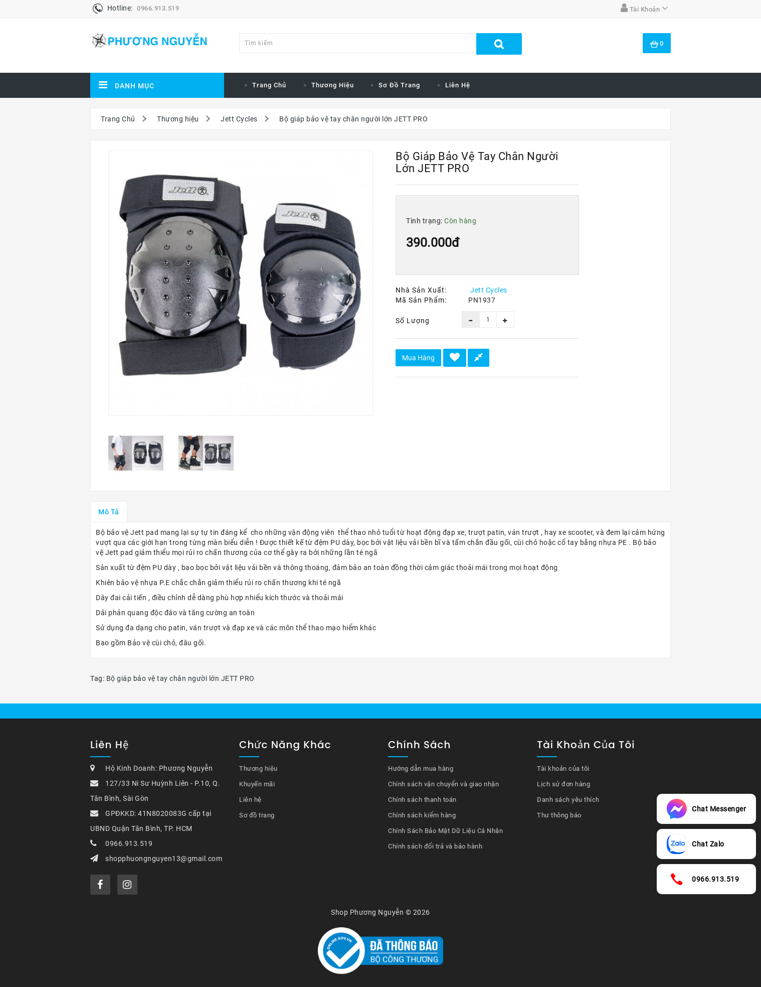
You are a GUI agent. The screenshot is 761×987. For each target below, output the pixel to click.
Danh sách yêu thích (568, 799)
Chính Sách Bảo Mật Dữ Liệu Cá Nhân (445, 830)
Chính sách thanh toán (422, 799)
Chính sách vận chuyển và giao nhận (443, 784)
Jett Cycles (239, 119)
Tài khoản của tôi (563, 768)
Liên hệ (457, 85)
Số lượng (413, 321)
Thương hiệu (332, 85)
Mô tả (108, 512)
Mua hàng (418, 358)
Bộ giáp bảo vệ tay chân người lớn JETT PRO (353, 119)
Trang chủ (269, 85)
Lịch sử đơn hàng (563, 784)
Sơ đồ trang (399, 85)
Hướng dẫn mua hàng (420, 768)
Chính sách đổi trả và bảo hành (435, 846)
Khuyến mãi (257, 784)
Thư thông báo (559, 815)
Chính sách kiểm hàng (422, 815)
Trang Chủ (118, 119)
